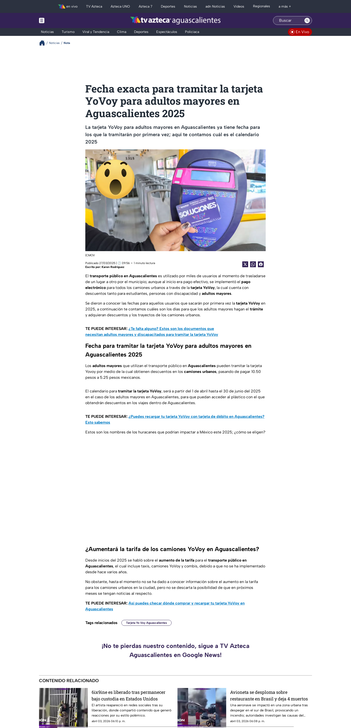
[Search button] (307, 20)
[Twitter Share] (245, 264)
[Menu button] (58, 20)
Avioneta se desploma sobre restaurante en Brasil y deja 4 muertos (269, 695)
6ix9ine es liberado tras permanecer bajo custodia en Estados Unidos (129, 695)
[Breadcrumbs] (44, 43)
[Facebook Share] (261, 264)
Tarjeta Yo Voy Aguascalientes (146, 623)
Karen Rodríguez (113, 267)
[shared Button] (253, 264)
